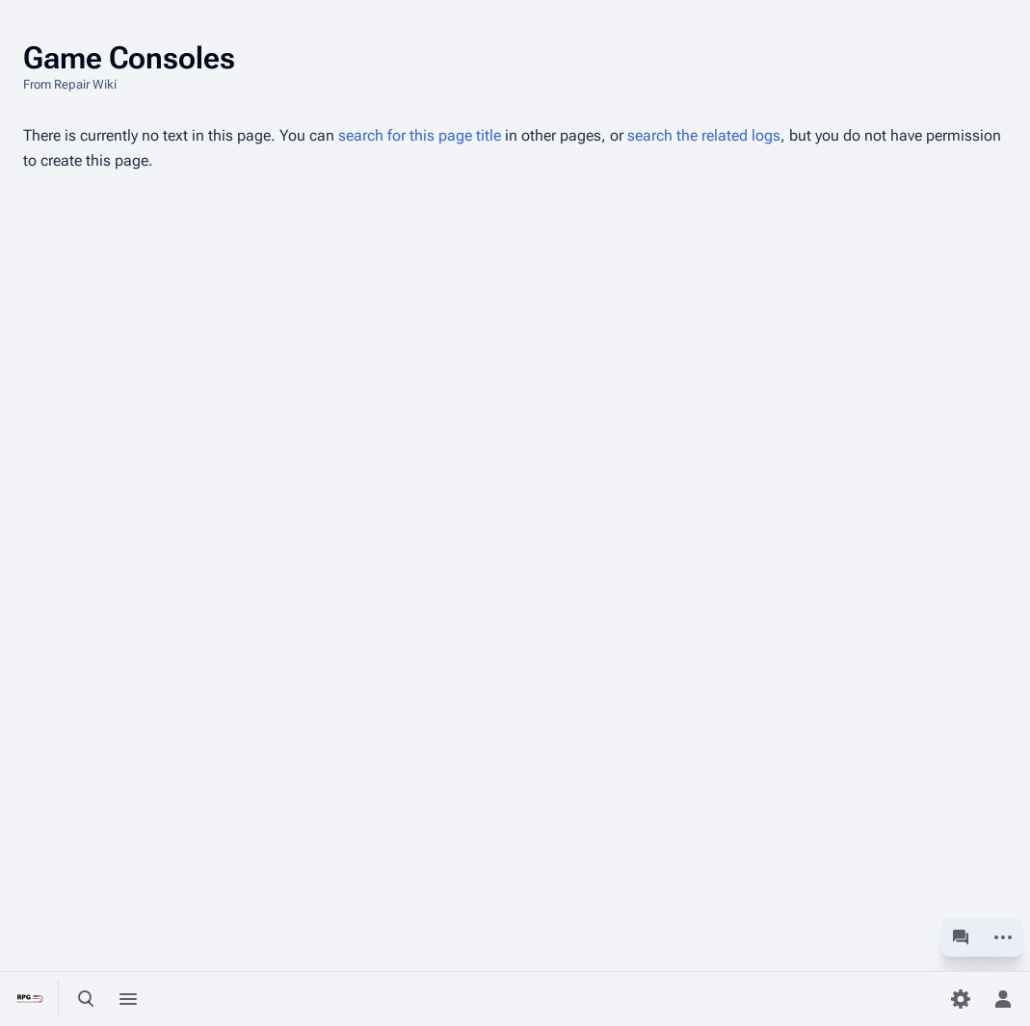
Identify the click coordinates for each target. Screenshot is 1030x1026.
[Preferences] (960, 999)
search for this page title (419, 135)
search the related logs (703, 135)
